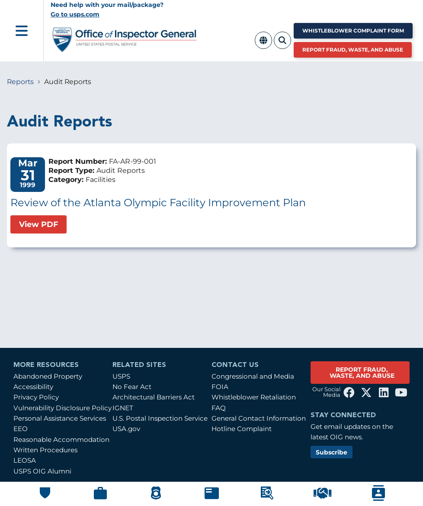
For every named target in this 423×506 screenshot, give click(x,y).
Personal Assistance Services (59, 418)
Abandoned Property (47, 376)
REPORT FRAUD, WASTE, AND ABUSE (362, 373)
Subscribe (331, 452)
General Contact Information (259, 418)
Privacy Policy (36, 397)
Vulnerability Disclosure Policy (62, 408)
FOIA (220, 387)
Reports (20, 82)
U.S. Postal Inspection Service (160, 418)
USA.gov (126, 429)
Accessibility (33, 387)
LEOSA (24, 460)
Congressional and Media (253, 376)
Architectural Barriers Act (153, 397)
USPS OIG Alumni (42, 471)
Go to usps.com (75, 14)
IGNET (122, 408)
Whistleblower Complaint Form (353, 30)
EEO (20, 429)
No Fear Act (131, 387)
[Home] (125, 48)
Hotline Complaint (242, 429)
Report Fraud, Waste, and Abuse (352, 49)
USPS (121, 376)
